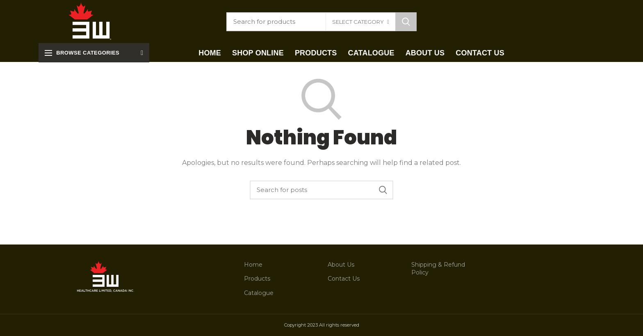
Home (253, 264)
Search (406, 21)
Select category (358, 21)
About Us (341, 264)
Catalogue (259, 293)
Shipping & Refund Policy (438, 269)
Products (257, 278)
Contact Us (344, 278)
